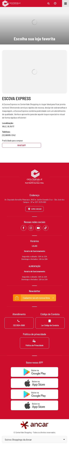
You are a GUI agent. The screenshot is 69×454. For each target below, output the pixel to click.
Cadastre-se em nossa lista (34, 297)
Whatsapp (21, 145)
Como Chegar (34, 209)
